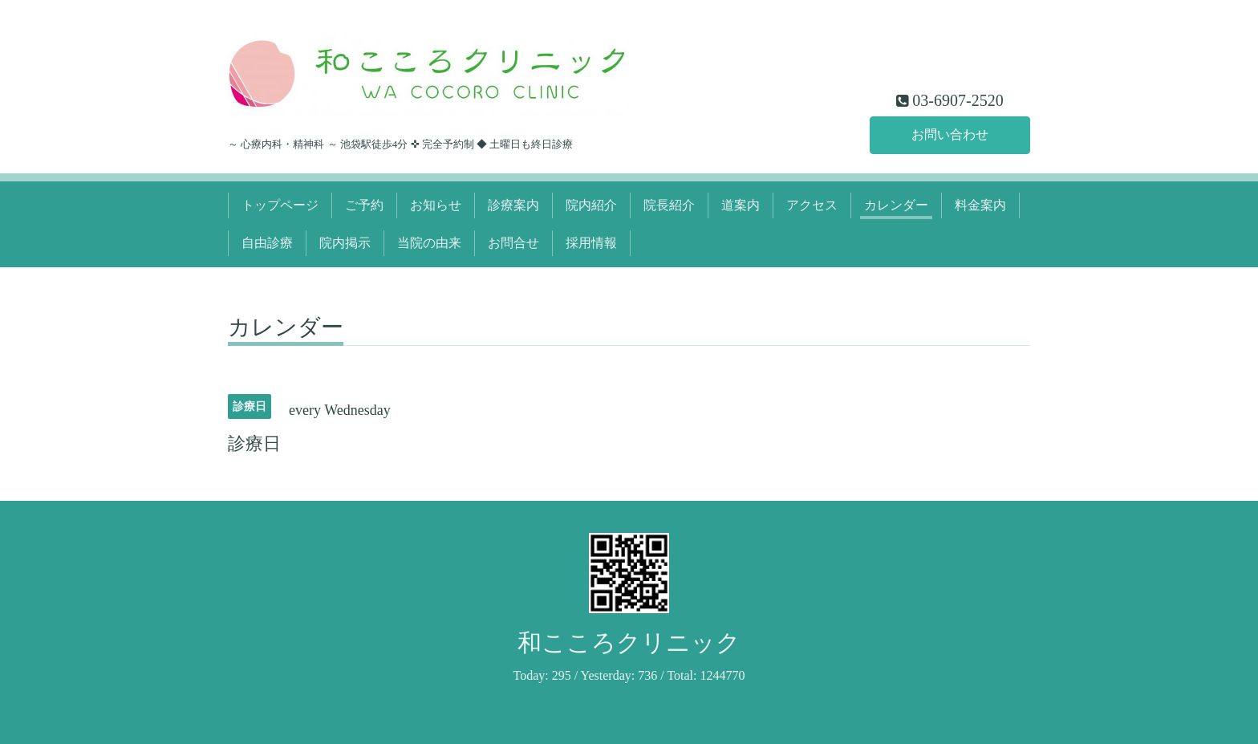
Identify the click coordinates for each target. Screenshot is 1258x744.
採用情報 (591, 243)
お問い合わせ (949, 134)
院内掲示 (345, 243)
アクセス (812, 205)
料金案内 (980, 205)
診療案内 (513, 205)
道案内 (740, 205)
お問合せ (513, 243)
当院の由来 (429, 243)
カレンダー (896, 205)
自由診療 (267, 243)
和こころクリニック (629, 642)
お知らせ (435, 205)
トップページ (280, 205)
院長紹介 (669, 205)
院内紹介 (591, 205)
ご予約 (364, 205)
